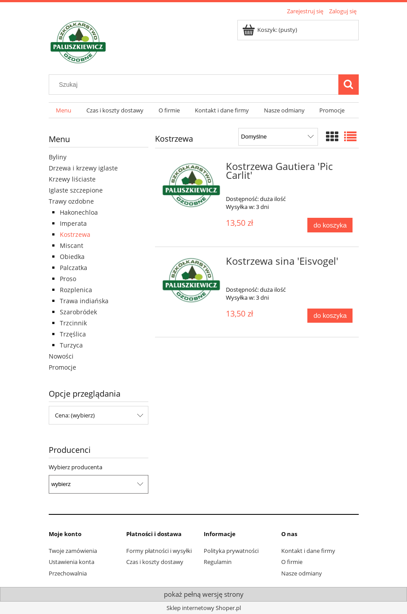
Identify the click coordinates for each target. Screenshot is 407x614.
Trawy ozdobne (71, 201)
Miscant (71, 245)
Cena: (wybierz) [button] (75, 415)
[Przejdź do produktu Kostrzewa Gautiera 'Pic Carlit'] (191, 185)
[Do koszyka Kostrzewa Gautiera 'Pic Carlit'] (330, 225)
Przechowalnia (68, 573)
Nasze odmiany (301, 573)
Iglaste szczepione (76, 190)
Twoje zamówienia (73, 551)
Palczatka (73, 267)
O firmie (291, 562)
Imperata (73, 223)
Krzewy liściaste (72, 179)
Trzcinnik (73, 323)
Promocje (62, 367)
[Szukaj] (348, 84)
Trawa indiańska (84, 301)
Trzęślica (73, 334)
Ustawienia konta (71, 562)
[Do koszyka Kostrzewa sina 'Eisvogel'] (330, 316)
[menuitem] (64, 110)
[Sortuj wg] (278, 137)
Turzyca (71, 345)
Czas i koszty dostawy (154, 562)
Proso (68, 278)
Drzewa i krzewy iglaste (83, 168)
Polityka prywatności (231, 551)
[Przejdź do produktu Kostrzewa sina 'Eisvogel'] (191, 280)
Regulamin (218, 562)
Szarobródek (78, 312)
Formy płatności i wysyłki (159, 551)
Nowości (61, 356)
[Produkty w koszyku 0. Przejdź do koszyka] (270, 30)
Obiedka (72, 256)
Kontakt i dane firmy (308, 551)
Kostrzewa (75, 234)
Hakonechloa (79, 212)
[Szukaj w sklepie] (195, 84)
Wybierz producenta (75, 467)
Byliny (57, 157)
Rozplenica (76, 290)
